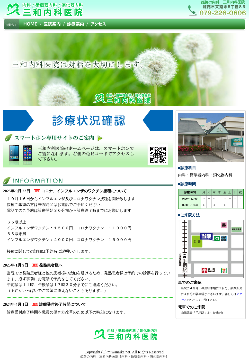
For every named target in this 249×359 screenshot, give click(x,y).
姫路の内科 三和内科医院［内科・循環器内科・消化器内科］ (124, 356)
